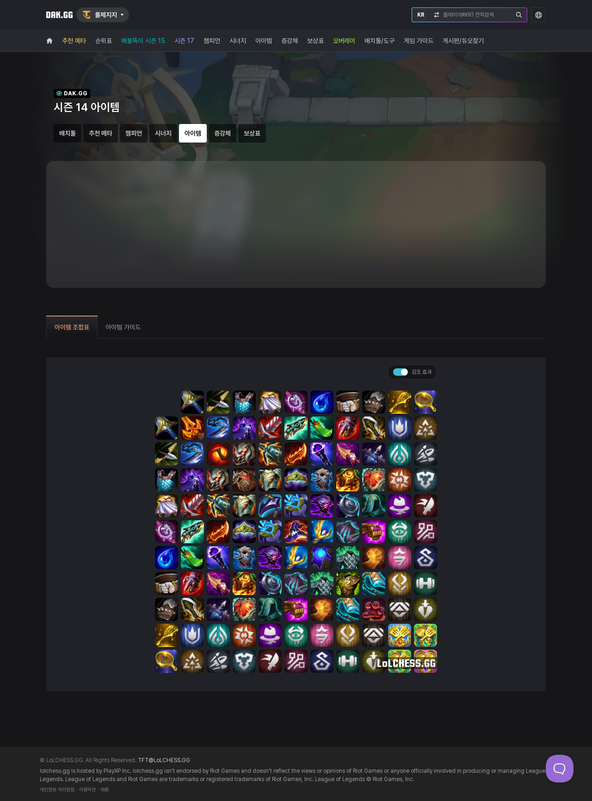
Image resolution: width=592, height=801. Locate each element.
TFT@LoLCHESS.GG (164, 760)
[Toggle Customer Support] (560, 768)
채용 (104, 790)
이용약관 (87, 790)
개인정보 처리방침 (57, 790)
